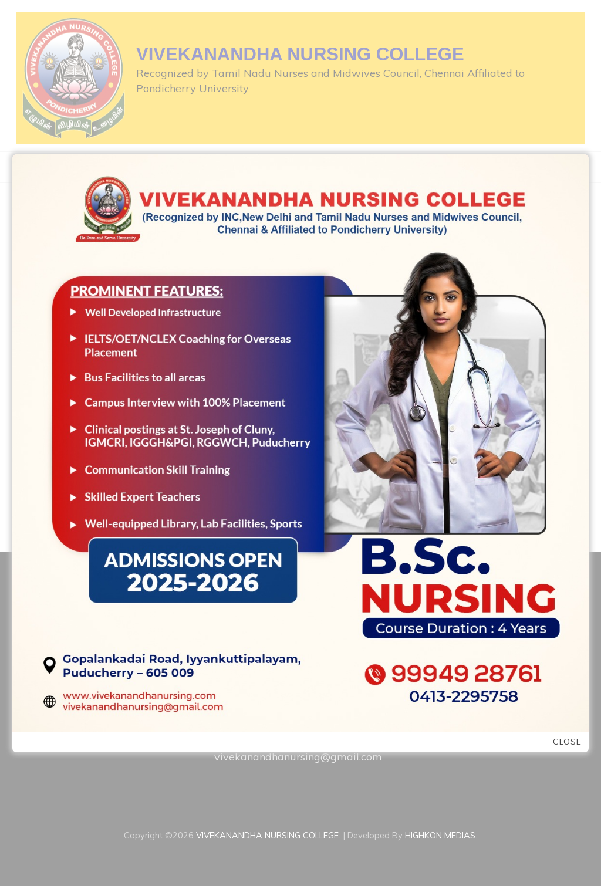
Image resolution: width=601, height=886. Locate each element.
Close (567, 742)
